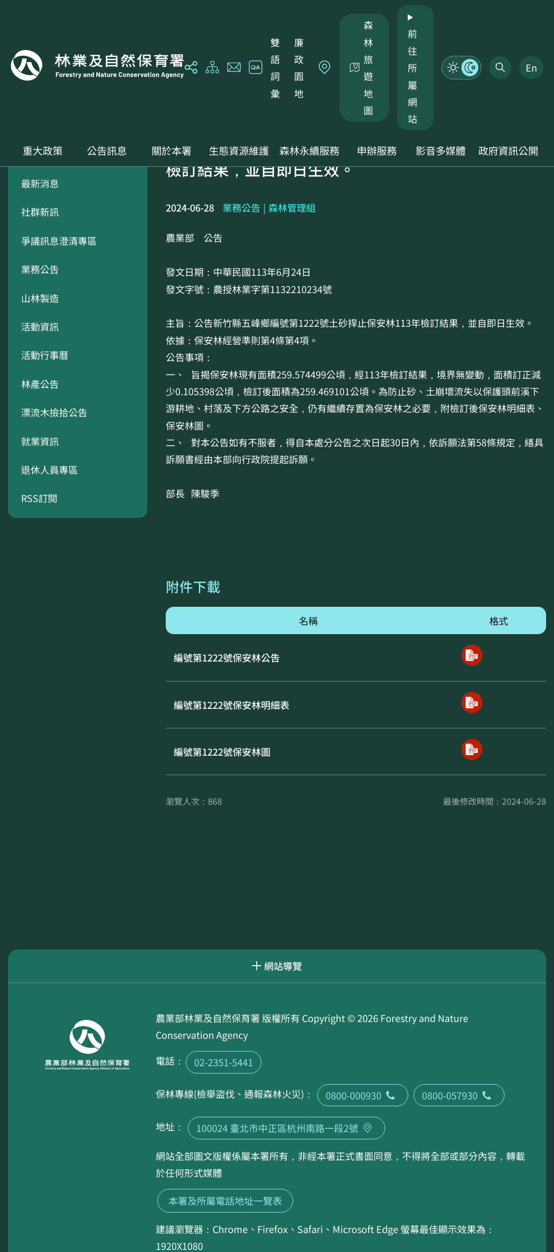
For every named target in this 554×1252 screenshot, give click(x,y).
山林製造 (40, 298)
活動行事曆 (44, 355)
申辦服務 (377, 150)
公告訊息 (107, 150)
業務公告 (40, 269)
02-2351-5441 (223, 1062)
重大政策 (43, 150)
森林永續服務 (309, 150)
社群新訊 (40, 211)
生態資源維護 (239, 150)
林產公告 (40, 383)
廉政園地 (299, 67)
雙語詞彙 (275, 67)
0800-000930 (363, 1095)
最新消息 (40, 183)
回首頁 (97, 65)
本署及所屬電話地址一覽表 (225, 1200)
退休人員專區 (49, 469)
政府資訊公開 (508, 150)
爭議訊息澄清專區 (59, 240)
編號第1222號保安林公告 (227, 657)
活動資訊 (40, 326)
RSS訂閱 (39, 498)
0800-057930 (459, 1095)
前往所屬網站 (412, 75)
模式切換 (461, 67)
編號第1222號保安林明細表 (231, 705)
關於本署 (172, 150)
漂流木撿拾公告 (54, 412)
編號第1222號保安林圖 (222, 751)
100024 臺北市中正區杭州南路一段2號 (286, 1128)
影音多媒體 (441, 150)
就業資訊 (40, 441)
